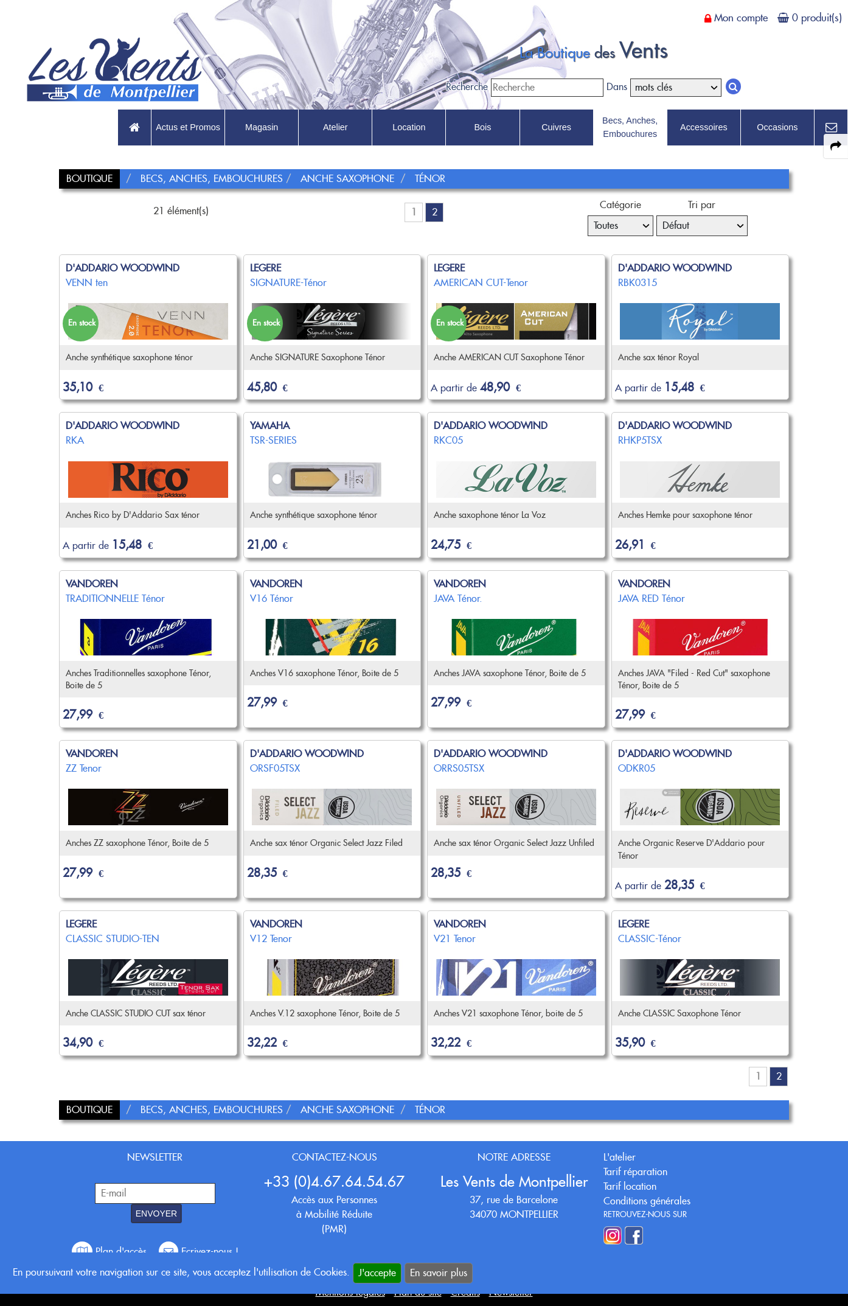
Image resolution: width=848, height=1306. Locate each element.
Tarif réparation (635, 1171)
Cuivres (556, 127)
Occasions (777, 127)
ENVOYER (156, 1213)
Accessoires (704, 127)
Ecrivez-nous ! (198, 1251)
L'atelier (619, 1157)
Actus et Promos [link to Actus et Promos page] (188, 127)
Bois (482, 127)
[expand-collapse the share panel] (836, 146)
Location (408, 127)
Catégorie (620, 204)
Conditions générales (646, 1201)
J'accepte (377, 1272)
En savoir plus (438, 1272)
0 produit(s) (817, 17)
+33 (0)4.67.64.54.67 (334, 1181)
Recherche (467, 86)
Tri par (701, 204)
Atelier (335, 127)
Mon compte (741, 17)
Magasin (261, 127)
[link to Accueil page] (134, 127)
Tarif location (629, 1186)
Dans (616, 86)
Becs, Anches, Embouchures (630, 127)
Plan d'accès (111, 1251)
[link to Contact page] (831, 127)
